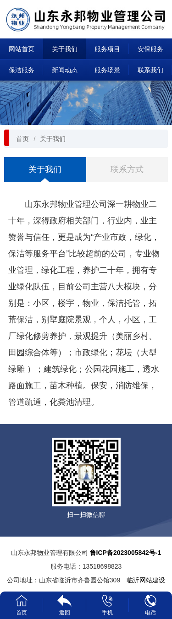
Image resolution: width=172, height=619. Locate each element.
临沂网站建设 (146, 580)
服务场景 (107, 70)
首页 (22, 138)
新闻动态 (65, 70)
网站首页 (21, 49)
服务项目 (107, 49)
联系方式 (127, 169)
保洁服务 (21, 70)
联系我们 (150, 70)
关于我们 (65, 49)
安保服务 (150, 49)
